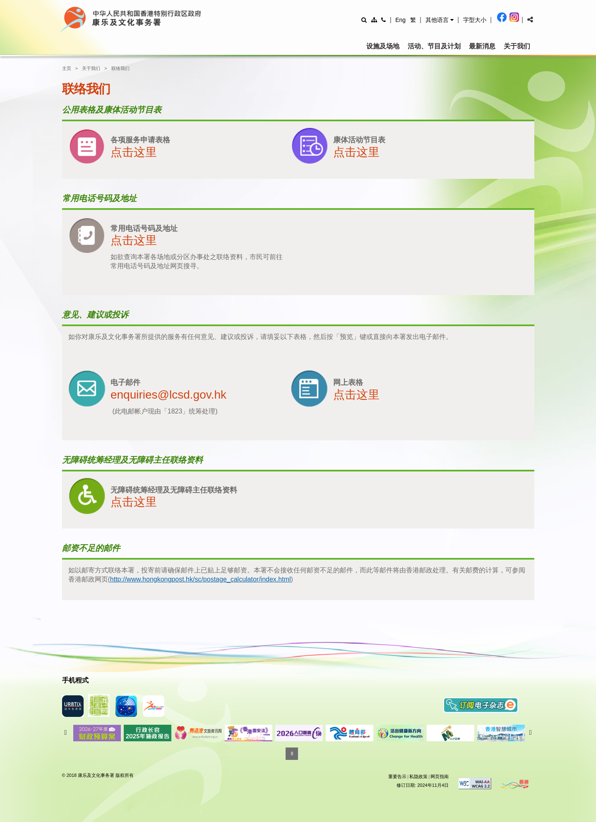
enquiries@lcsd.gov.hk (168, 394)
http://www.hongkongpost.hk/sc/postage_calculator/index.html (200, 579)
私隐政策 (418, 776)
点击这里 (134, 152)
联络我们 (120, 68)
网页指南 (439, 776)
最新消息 (482, 46)
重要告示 (397, 776)
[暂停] (292, 753)
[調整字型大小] (474, 19)
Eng (400, 20)
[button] (439, 20)
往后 (530, 732)
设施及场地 (382, 46)
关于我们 (517, 46)
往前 (66, 732)
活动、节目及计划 (434, 46)
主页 (66, 68)
